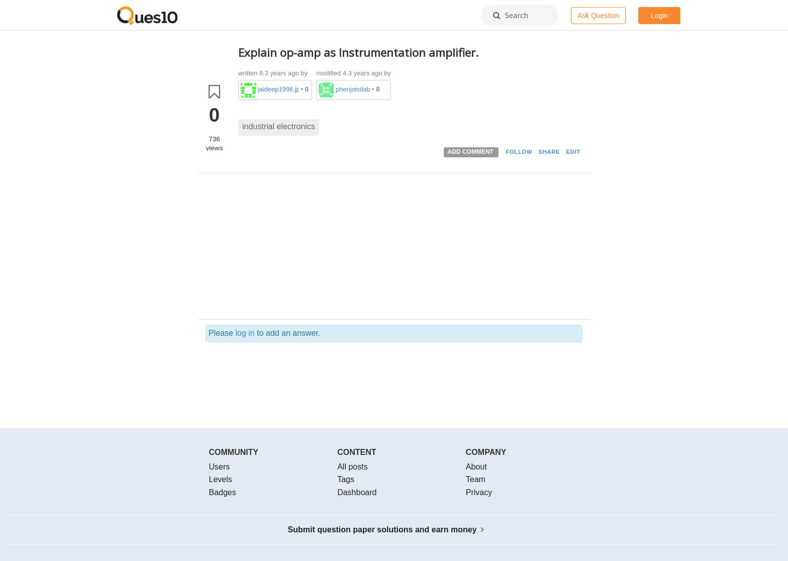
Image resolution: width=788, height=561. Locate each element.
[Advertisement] (410, 248)
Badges (222, 492)
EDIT (573, 152)
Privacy (479, 492)
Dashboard (356, 492)
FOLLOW (519, 152)
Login (659, 16)
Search (510, 15)
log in (244, 333)
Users (219, 466)
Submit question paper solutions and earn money (386, 529)
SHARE (549, 152)
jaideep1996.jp (278, 89)
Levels (220, 479)
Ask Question (598, 16)
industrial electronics (278, 126)
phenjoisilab (353, 89)
